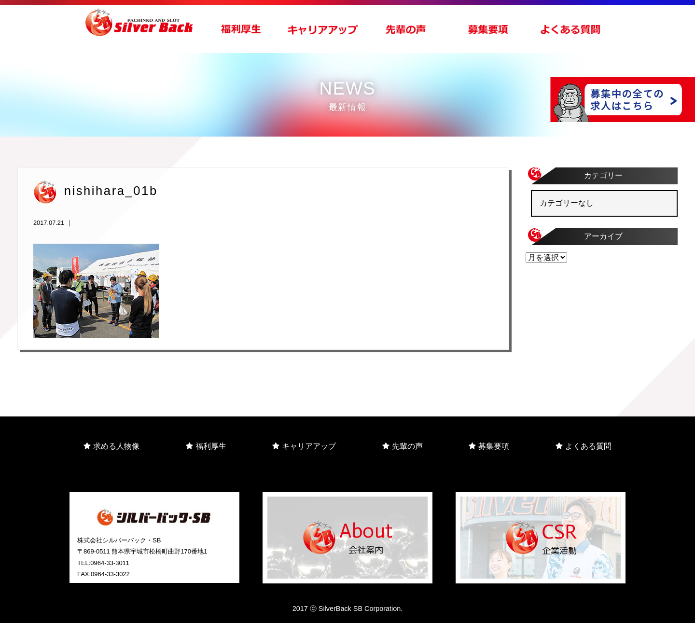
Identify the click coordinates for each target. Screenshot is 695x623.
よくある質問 (584, 446)
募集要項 (489, 446)
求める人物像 (111, 446)
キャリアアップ (304, 446)
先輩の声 (402, 446)
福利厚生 (206, 446)
